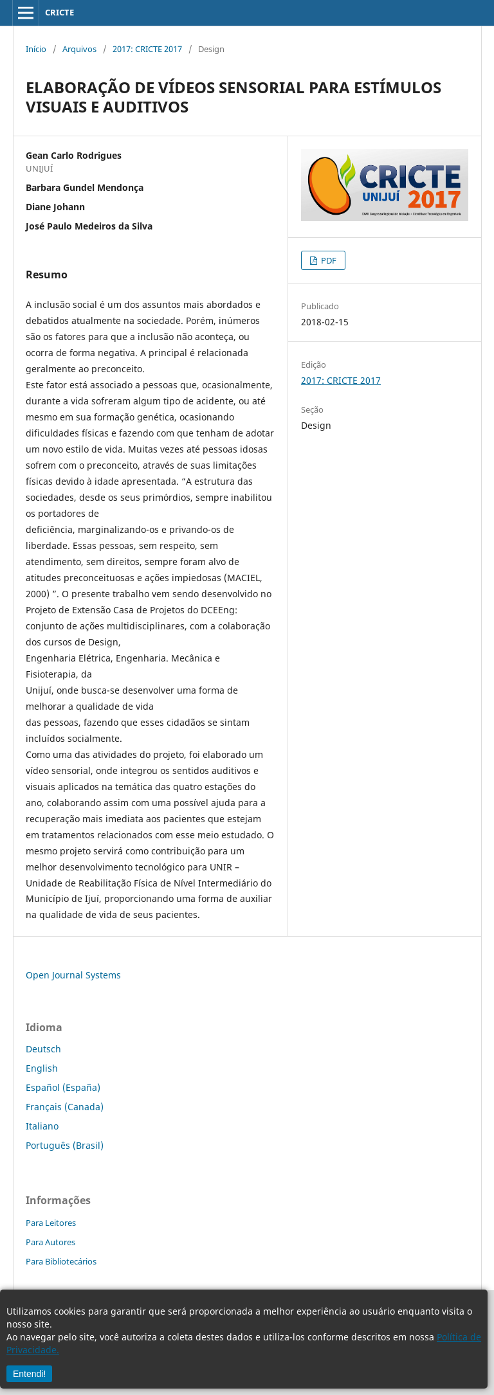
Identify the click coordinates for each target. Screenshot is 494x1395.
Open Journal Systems (73, 975)
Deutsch (43, 1049)
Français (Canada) (65, 1107)
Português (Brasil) (65, 1145)
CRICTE (59, 12)
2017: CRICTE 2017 (147, 49)
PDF (327, 260)
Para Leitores (51, 1222)
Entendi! (29, 1374)
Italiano (42, 1126)
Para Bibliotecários (61, 1261)
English (42, 1068)
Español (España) (63, 1087)
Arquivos (79, 49)
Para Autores (50, 1242)
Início (36, 49)
